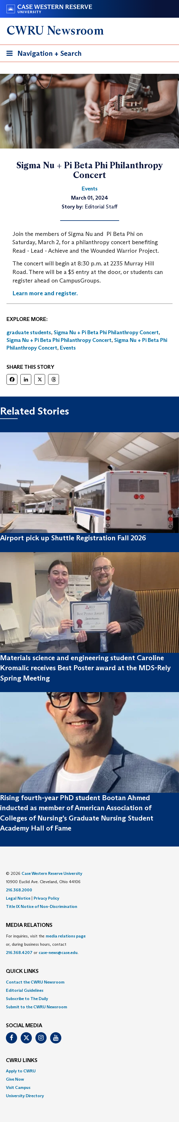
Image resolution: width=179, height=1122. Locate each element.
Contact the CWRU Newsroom (35, 982)
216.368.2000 (19, 890)
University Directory (25, 1095)
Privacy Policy (46, 898)
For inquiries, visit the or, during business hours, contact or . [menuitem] (46, 944)
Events (68, 348)
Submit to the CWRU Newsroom (36, 1007)
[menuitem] (89, 982)
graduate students (28, 332)
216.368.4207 (19, 952)
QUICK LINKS (22, 971)
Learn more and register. (45, 293)
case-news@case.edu (58, 952)
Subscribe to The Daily (27, 998)
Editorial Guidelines (24, 990)
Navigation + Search (42, 54)
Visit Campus (18, 1087)
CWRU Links (21, 1061)
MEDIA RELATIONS (29, 925)
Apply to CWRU (21, 1071)
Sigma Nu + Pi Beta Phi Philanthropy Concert (106, 332)
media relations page (66, 936)
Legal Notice (18, 898)
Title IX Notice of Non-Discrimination (41, 906)
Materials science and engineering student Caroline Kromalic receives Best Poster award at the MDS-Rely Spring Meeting (85, 667)
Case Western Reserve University (52, 873)
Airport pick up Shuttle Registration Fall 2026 (73, 538)
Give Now (15, 1079)
